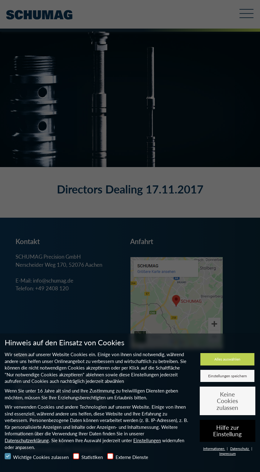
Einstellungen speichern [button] (227, 376)
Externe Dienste (127, 456)
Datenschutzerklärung (27, 440)
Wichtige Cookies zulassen (37, 456)
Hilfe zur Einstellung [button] (227, 431)
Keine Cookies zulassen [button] (227, 401)
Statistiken (88, 456)
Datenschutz (240, 449)
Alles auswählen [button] (227, 359)
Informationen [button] (214, 449)
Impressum (227, 454)
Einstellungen (147, 440)
